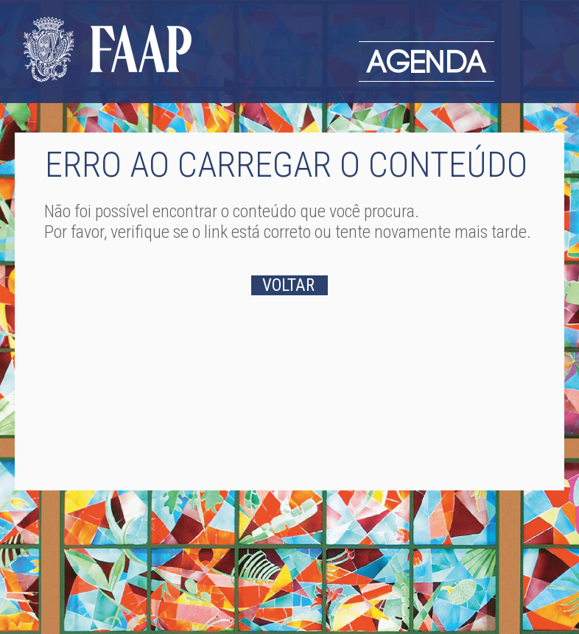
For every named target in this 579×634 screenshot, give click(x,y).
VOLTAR (288, 285)
